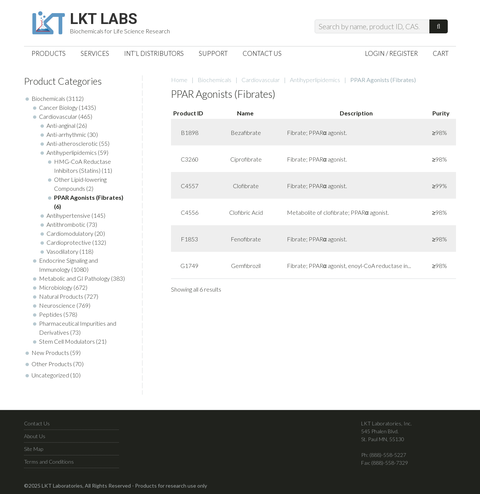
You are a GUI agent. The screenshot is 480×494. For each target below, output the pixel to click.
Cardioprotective (68, 242)
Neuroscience (57, 305)
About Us (34, 436)
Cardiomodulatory (69, 233)
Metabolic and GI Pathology (74, 278)
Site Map (33, 449)
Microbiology (55, 287)
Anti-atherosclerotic (72, 143)
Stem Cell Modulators (67, 341)
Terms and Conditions (49, 461)
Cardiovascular (261, 79)
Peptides (50, 314)
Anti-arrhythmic (66, 134)
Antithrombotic (66, 224)
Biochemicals (214, 79)
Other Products (52, 363)
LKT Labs (103, 19)
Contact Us (37, 423)
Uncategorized (50, 375)
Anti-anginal (60, 125)
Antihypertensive (68, 215)
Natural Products (61, 296)
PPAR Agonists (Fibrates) (88, 197)
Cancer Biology (58, 107)
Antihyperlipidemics (315, 79)
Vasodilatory (62, 251)
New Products (50, 352)
